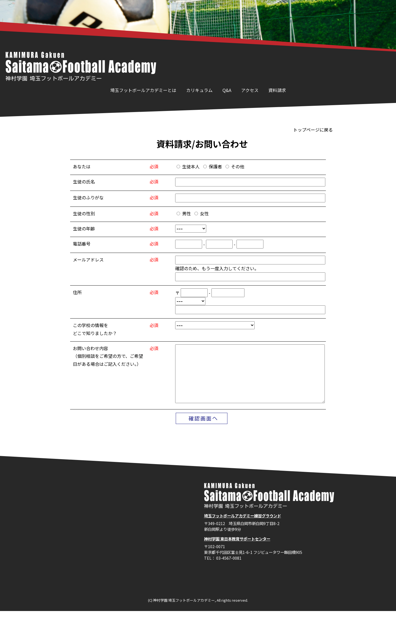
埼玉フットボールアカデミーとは (143, 90)
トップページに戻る (313, 129)
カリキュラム (199, 90)
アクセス (249, 90)
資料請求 (277, 90)
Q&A (226, 90)
